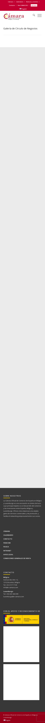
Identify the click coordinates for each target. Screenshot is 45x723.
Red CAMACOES (23, 5)
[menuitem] (11, 1)
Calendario (19, 2)
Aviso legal (8, 554)
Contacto (12, 5)
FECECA (6, 547)
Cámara (10, 2)
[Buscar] (32, 15)
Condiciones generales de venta (17, 558)
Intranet (34, 5)
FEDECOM (7, 543)
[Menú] (38, 15)
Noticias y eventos (32, 2)
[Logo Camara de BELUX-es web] (18, 16)
